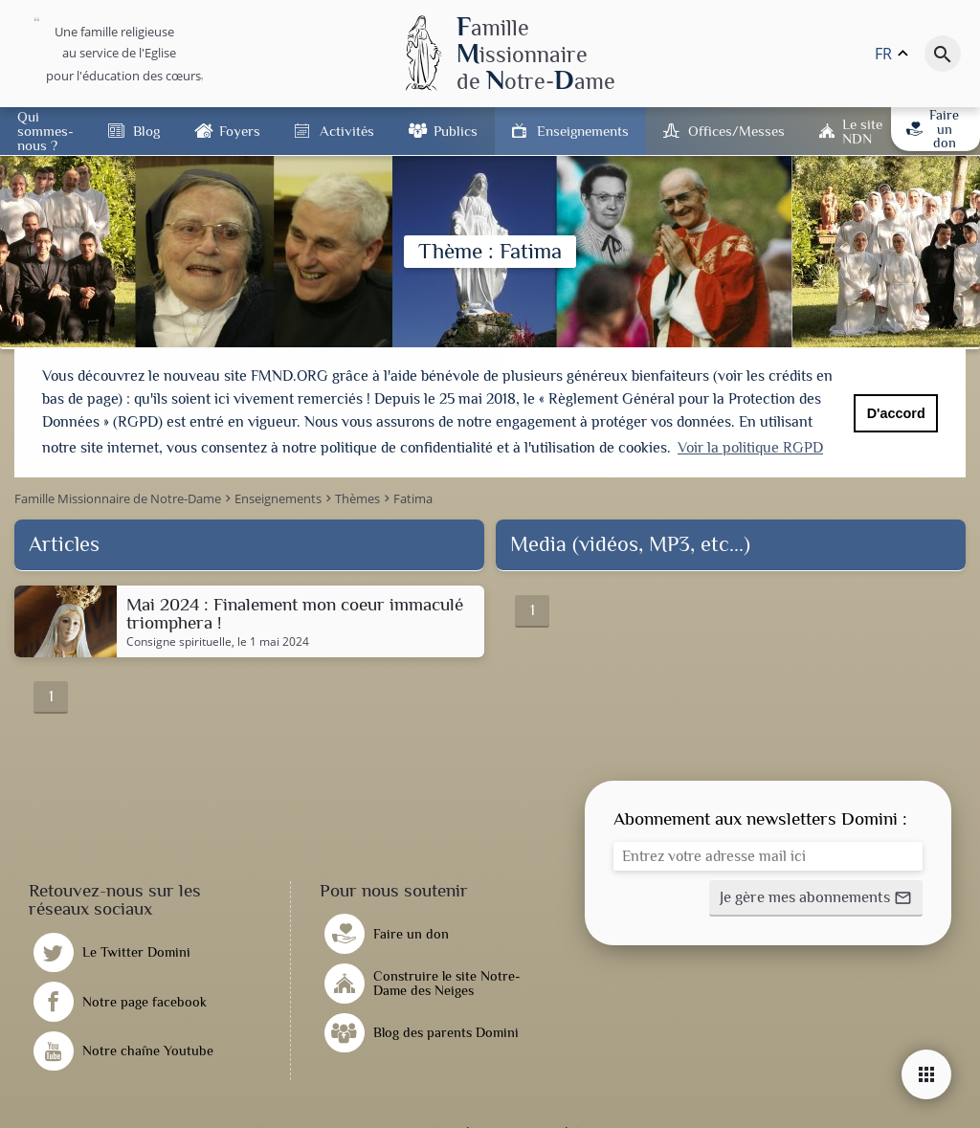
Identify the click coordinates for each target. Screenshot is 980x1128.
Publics (456, 130)
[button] (816, 896)
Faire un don (932, 128)
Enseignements (583, 130)
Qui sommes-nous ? (45, 130)
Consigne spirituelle (179, 640)
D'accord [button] (896, 413)
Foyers (239, 130)
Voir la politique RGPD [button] (750, 447)
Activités (347, 130)
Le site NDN (862, 131)
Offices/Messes (736, 130)
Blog (146, 130)
